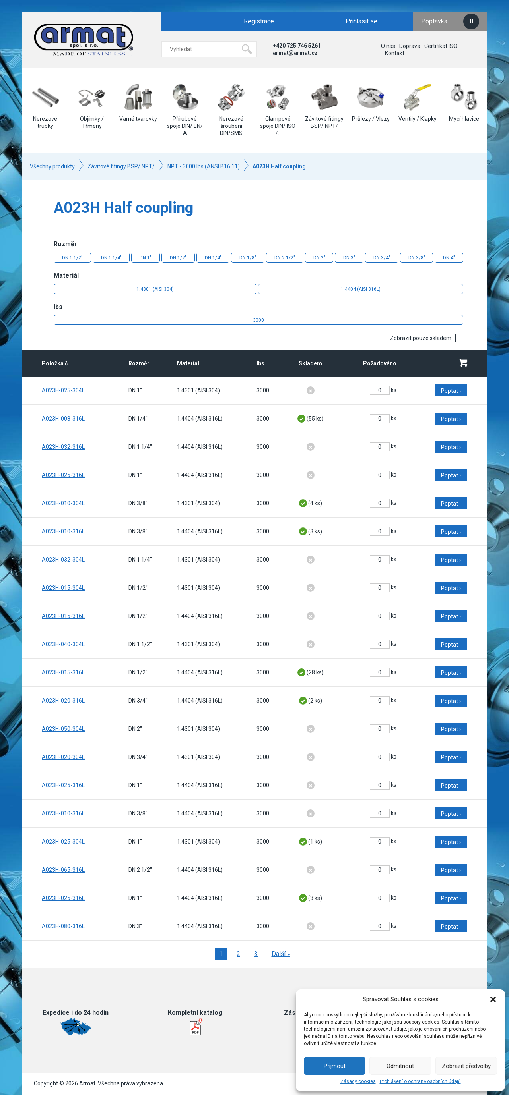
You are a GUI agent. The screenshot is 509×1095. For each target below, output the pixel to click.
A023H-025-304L (63, 390)
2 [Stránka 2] (238, 954)
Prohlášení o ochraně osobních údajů (420, 1081)
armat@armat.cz (295, 53)
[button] (493, 999)
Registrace (259, 21)
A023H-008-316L (63, 418)
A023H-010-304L (63, 503)
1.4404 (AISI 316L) (361, 289)
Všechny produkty (52, 166)
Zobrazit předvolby (466, 1066)
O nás (388, 46)
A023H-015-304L (63, 588)
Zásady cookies (358, 1081)
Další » (281, 954)
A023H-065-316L (63, 870)
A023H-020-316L (63, 700)
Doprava (409, 46)
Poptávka (450, 21)
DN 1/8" (247, 258)
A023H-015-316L (63, 616)
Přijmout (335, 1066)
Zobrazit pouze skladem (420, 338)
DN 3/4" (381, 258)
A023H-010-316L (63, 531)
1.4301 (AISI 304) (155, 289)
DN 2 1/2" (284, 258)
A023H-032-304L (63, 559)
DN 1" (146, 258)
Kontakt (394, 53)
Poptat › (451, 391)
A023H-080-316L (63, 926)
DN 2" (319, 258)
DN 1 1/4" (111, 258)
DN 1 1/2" (72, 258)
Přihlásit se (361, 21)
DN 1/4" (213, 258)
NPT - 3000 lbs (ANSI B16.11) (203, 166)
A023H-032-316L (63, 447)
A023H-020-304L (63, 757)
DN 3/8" (416, 258)
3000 (258, 320)
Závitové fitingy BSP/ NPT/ (121, 166)
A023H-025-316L (63, 475)
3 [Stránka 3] (256, 954)
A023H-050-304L (63, 729)
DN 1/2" (178, 258)
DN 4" (449, 258)
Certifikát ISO (440, 46)
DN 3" (349, 258)
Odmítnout (400, 1066)
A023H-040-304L (63, 644)
